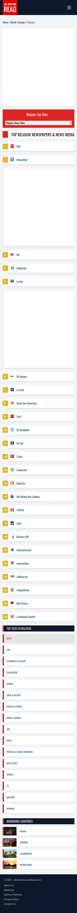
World (13, 22)
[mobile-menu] (70, 7)
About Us (9, 885)
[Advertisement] (38, 67)
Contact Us (10, 903)
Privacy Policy (11, 899)
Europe (21, 22)
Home (5, 22)
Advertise (9, 889)
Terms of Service (13, 894)
